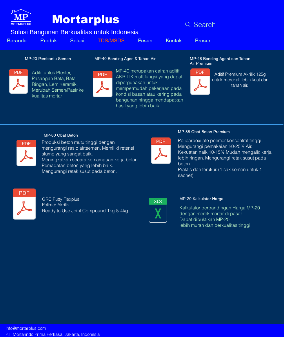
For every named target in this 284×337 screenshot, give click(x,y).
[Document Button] (24, 204)
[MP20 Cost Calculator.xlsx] (158, 210)
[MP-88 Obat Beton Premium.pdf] (161, 151)
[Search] (199, 24)
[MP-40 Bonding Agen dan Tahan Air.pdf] (102, 85)
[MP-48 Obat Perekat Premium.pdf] (200, 82)
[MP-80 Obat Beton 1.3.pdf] (26, 154)
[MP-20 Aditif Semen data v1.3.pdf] (18, 81)
